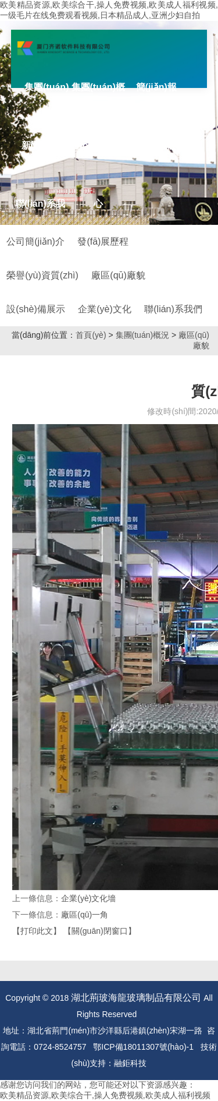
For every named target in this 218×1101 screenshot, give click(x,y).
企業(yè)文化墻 (88, 898)
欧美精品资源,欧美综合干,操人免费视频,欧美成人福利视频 (105, 1095)
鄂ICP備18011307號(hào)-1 (143, 1046)
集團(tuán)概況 (143, 335)
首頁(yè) (91, 335)
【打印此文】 (36, 931)
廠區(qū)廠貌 (118, 275)
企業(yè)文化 (104, 309)
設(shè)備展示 (35, 309)
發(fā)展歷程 (102, 241)
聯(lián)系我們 (173, 309)
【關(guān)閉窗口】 (99, 931)
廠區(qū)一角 (84, 914)
